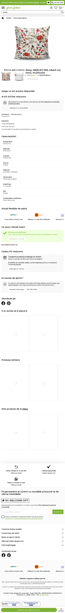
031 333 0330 (58, 2)
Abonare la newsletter (19, 108)
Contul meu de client (10, 533)
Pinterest (9, 555)
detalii (37, 2)
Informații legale (9, 545)
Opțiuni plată (16, 114)
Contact (48, 2)
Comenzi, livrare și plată (12, 529)
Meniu (3, 8)
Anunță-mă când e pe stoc (29, 610)
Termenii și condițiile (12, 518)
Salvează (61, 611)
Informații (5, 114)
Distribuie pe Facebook (3, 303)
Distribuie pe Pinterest (9, 303)
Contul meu (51, 8)
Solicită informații (16, 289)
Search (62, 12)
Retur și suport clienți (11, 537)
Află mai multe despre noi (12, 541)
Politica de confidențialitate (32, 518)
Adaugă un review (16, 239)
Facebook (3, 555)
